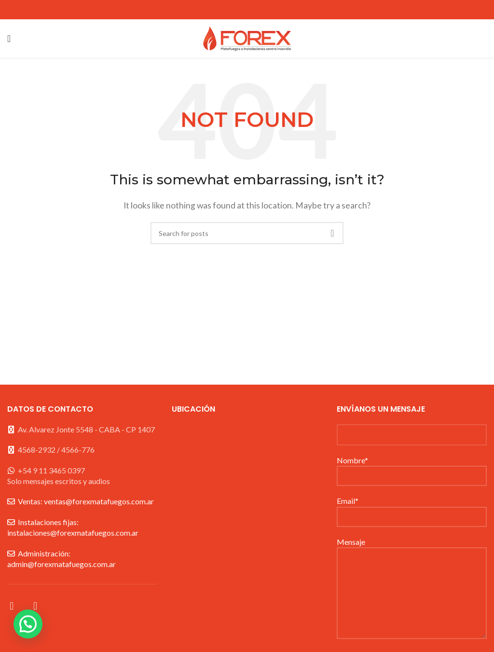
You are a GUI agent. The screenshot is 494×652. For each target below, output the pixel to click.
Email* (412, 508)
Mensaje (412, 567)
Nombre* (412, 467)
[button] (28, 624)
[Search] (247, 233)
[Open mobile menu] (8, 38)
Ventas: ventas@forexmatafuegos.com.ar (86, 501)
